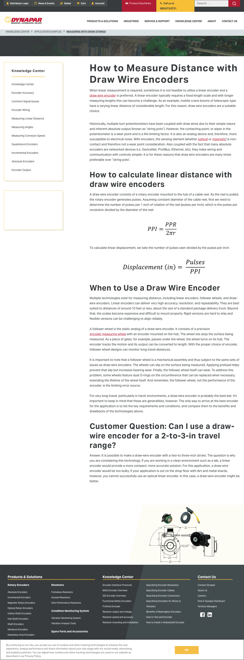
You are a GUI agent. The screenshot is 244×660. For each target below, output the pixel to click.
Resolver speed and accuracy (118, 617)
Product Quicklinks (138, 3)
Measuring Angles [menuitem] (22, 127)
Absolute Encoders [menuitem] (23, 161)
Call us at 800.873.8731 (168, 6)
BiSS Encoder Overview (115, 590)
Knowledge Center (17, 31)
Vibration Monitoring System (66, 618)
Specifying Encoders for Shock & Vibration (163, 604)
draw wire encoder (103, 96)
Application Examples (48, 31)
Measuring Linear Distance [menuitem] (28, 118)
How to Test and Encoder (159, 617)
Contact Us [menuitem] (229, 21)
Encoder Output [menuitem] (21, 170)
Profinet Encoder (111, 606)
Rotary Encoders (18, 585)
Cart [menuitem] (81, 3)
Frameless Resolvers (62, 592)
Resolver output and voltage (117, 611)
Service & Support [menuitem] (157, 21)
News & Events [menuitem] (44, 3)
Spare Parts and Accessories (69, 631)
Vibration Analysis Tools (63, 623)
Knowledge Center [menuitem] (188, 21)
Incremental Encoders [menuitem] (25, 153)
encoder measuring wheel (108, 334)
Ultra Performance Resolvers (66, 602)
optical (203, 139)
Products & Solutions (25, 577)
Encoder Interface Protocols (117, 585)
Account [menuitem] (98, 3)
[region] (122, 649)
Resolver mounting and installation (120, 622)
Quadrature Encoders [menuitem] (25, 144)
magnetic (219, 139)
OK (186, 650)
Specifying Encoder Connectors (163, 595)
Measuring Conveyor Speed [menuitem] (28, 135)
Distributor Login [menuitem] (17, 3)
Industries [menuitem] (131, 21)
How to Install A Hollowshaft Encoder (165, 622)
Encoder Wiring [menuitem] (21, 110)
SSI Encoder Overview (114, 595)
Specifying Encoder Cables (160, 590)
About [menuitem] (212, 21)
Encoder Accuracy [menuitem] (23, 93)
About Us (202, 590)
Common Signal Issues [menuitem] (25, 101)
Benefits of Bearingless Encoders (163, 611)
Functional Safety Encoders (117, 601)
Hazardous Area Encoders (21, 634)
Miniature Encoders (18, 629)
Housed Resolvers (60, 597)
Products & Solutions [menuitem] (102, 21)
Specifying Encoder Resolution (162, 585)
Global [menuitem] (65, 3)
